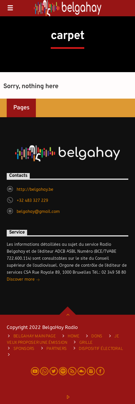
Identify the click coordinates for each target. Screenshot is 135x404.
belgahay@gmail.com (38, 211)
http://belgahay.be (35, 189)
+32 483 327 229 (32, 200)
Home (73, 336)
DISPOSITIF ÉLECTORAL (101, 349)
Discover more (23, 280)
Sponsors (24, 349)
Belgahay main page (34, 336)
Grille (86, 343)
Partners (56, 349)
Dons (96, 336)
